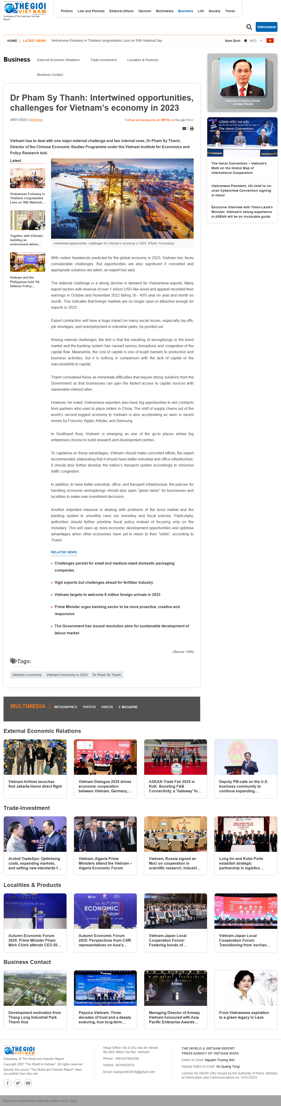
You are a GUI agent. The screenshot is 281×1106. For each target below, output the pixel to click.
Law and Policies (91, 11)
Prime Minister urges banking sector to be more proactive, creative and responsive (117, 610)
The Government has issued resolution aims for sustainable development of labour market (122, 629)
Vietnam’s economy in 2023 (67, 675)
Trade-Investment (103, 60)
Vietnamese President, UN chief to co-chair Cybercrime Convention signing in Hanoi (241, 190)
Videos (107, 707)
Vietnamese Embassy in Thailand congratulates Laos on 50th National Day (106, 40)
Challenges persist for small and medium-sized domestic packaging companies (114, 567)
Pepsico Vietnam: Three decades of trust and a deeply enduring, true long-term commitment (105, 1017)
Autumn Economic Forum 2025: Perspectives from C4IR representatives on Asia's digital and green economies (105, 940)
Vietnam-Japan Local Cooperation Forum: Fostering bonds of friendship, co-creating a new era (174, 940)
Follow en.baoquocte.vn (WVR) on (149, 120)
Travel (230, 11)
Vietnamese (266, 27)
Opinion (144, 11)
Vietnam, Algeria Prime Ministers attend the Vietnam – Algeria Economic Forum (105, 863)
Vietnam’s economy (26, 675)
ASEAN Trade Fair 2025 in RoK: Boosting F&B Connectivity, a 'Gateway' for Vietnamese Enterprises (174, 786)
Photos (89, 707)
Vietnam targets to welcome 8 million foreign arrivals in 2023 (107, 594)
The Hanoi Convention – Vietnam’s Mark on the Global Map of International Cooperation (239, 168)
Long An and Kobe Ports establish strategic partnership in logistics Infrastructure (241, 863)
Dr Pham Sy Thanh (107, 675)
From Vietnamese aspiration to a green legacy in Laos (244, 1015)
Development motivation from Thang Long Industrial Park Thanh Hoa (34, 1017)
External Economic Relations (58, 60)
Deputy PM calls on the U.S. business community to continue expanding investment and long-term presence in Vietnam (243, 786)
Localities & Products (142, 60)
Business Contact (50, 75)
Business (185, 11)
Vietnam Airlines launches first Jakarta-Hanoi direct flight (35, 784)
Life (201, 11)
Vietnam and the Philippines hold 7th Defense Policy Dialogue (25, 282)
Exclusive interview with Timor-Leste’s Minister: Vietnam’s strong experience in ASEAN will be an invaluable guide (242, 211)
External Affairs (121, 11)
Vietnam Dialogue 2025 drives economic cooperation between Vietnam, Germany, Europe (105, 786)
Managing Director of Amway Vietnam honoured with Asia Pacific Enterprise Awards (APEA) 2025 (174, 1017)
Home (12, 41)
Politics (67, 11)
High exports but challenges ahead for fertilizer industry (104, 582)
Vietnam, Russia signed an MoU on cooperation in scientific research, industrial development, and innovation (175, 863)
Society (215, 11)
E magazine (128, 707)
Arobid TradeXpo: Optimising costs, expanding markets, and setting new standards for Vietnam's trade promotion (34, 863)
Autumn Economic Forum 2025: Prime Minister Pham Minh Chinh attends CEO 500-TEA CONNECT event (34, 940)
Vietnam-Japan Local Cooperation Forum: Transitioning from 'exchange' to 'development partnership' (245, 940)
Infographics (65, 707)
